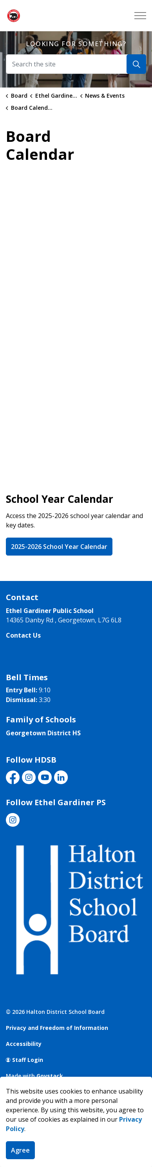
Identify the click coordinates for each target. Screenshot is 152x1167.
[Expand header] (140, 15)
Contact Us (23, 635)
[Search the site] (76, 64)
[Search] (136, 64)
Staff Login (24, 1059)
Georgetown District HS (43, 733)
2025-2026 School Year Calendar (59, 546)
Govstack (49, 1075)
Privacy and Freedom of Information (57, 1027)
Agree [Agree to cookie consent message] (20, 1150)
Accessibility (24, 1043)
